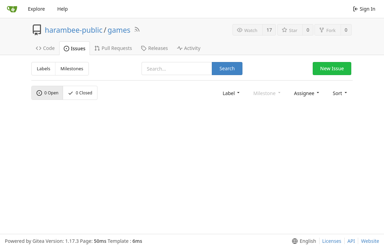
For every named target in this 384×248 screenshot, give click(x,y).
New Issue (332, 68)
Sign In (364, 9)
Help (62, 9)
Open (48, 93)
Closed (80, 93)
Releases (154, 48)
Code (45, 48)
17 (269, 30)
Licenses (332, 241)
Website (370, 241)
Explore (36, 9)
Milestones (72, 68)
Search (227, 68)
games (118, 30)
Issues (74, 48)
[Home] (12, 9)
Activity (188, 48)
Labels (43, 68)
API (351, 241)
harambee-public (74, 30)
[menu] (231, 93)
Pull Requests (113, 48)
